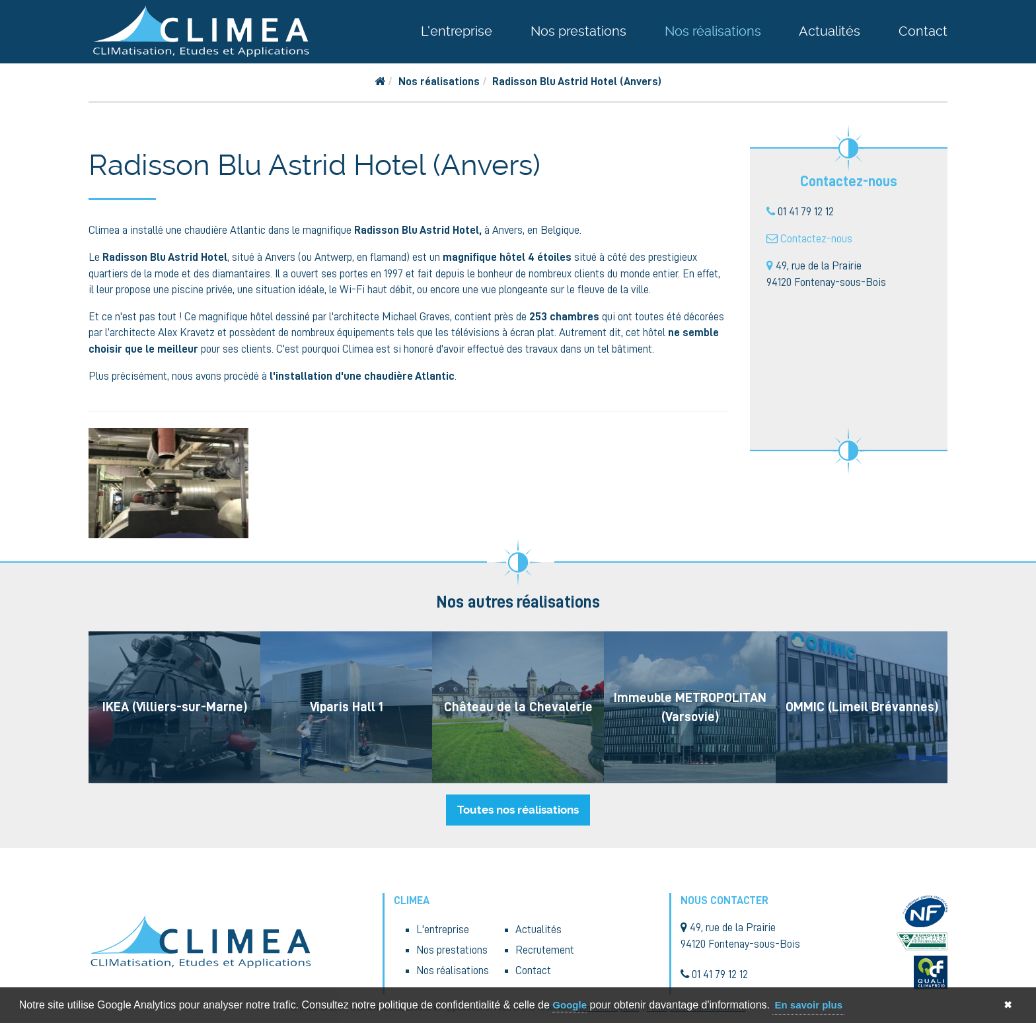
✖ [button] (1008, 1004)
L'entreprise (456, 31)
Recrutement (544, 950)
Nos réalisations (713, 31)
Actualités (829, 31)
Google (569, 1004)
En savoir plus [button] (808, 1004)
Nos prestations (578, 31)
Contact (923, 31)
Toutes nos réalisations (518, 809)
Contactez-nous (816, 238)
